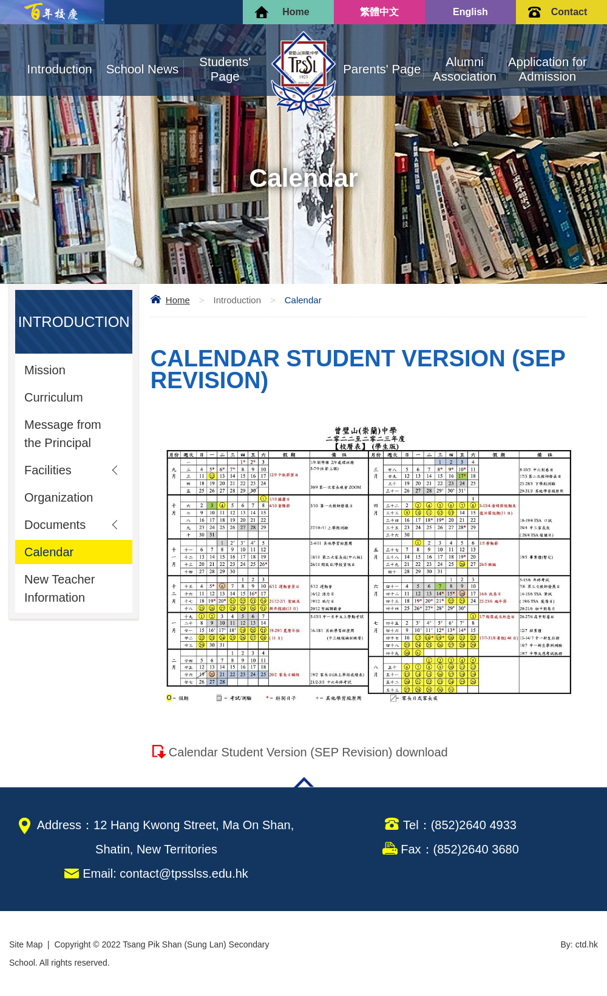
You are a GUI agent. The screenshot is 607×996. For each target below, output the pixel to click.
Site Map (25, 944)
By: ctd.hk (579, 944)
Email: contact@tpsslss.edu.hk (165, 873)
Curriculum (53, 397)
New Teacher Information (59, 588)
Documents (55, 524)
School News (142, 69)
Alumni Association (465, 69)
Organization (58, 497)
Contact (569, 12)
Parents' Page (382, 69)
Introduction (59, 69)
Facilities (48, 470)
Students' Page (225, 69)
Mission (45, 370)
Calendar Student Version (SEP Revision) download (308, 752)
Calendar (48, 552)
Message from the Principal (62, 433)
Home (295, 12)
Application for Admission (547, 69)
